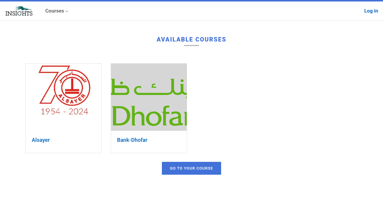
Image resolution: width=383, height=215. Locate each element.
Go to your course (191, 168)
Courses (54, 11)
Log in (371, 11)
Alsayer (41, 140)
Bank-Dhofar (132, 140)
